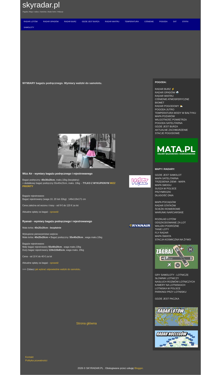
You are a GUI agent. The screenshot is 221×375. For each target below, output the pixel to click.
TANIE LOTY (162, 229)
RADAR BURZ (70, 21)
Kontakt (29, 357)
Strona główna (86, 323)
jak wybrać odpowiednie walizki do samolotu (57, 269)
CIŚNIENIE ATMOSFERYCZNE (172, 99)
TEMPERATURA (132, 21)
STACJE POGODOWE (167, 133)
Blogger (138, 368)
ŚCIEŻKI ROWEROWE (167, 209)
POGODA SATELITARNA (168, 123)
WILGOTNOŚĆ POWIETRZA (171, 119)
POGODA (163, 21)
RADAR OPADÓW (50, 21)
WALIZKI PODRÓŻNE (167, 226)
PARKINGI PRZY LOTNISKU (170, 292)
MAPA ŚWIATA (163, 236)
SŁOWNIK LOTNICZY (167, 278)
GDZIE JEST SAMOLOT (168, 175)
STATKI (185, 21)
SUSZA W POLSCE (165, 188)
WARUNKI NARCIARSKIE (169, 212)
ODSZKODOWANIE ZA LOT (170, 222)
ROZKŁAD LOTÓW (165, 219)
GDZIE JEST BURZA (90, 21)
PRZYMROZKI (163, 192)
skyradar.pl (41, 4)
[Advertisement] (110, 55)
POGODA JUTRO (164, 109)
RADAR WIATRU (112, 21)
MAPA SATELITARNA (166, 178)
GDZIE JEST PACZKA (167, 298)
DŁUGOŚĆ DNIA (164, 195)
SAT (175, 21)
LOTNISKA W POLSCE (167, 288)
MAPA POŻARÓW (165, 116)
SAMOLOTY (29, 27)
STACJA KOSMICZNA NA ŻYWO (173, 239)
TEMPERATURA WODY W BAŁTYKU (175, 113)
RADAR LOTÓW (31, 21)
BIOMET (159, 102)
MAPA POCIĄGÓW (165, 202)
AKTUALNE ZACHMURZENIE (171, 130)
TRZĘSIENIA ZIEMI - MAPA (170, 181)
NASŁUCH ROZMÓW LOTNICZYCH (175, 281)
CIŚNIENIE (149, 21)
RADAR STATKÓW (165, 205)
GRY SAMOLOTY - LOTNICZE (171, 275)
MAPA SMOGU (163, 185)
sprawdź (54, 212)
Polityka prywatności (36, 360)
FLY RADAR (161, 232)
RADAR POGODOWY (167, 106)
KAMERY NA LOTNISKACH (170, 285)
